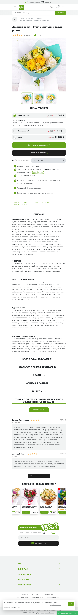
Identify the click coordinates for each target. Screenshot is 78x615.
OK (71, 604)
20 (65, 509)
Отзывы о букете (20, 205)
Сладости (24, 594)
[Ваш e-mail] (38, 537)
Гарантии (45, 202)
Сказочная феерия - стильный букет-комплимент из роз (29, 507)
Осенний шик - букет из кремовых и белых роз (46, 507)
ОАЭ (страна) (46, 2)
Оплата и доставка (31, 202)
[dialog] (51, 7)
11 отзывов (27, 35)
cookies (17, 603)
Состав (17, 202)
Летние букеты (37, 598)
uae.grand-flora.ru (47, 613)
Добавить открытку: (20, 160)
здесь (53, 533)
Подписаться (38, 543)
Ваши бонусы (38, 172)
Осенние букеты (22, 598)
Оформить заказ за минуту (39, 145)
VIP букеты (36, 594)
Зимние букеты (49, 594)
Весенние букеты (53, 598)
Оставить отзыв (39, 410)
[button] (67, 613)
